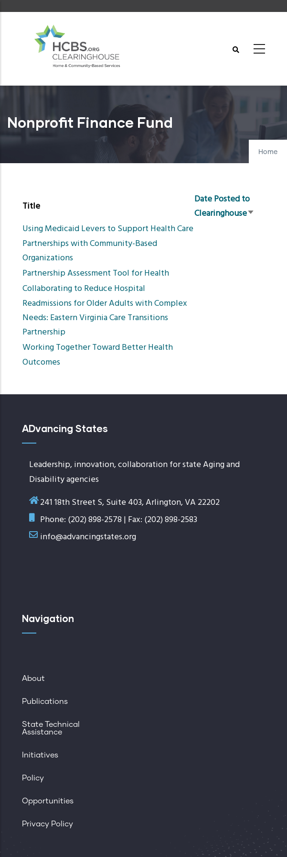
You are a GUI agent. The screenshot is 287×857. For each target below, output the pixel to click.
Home (267, 152)
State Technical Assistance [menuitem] (51, 728)
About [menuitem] (33, 678)
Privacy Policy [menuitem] (47, 824)
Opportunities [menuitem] (48, 801)
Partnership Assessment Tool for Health (95, 273)
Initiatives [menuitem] (40, 755)
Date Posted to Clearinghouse (224, 206)
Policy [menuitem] (33, 778)
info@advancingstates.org (88, 537)
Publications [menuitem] (45, 701)
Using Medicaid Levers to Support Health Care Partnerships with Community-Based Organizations (107, 243)
